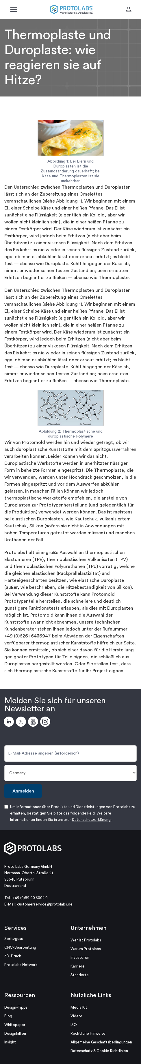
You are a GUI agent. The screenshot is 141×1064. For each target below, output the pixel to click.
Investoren (79, 957)
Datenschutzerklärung (91, 819)
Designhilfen (15, 1033)
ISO (73, 1025)
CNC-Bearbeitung (20, 947)
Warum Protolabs (85, 949)
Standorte (79, 975)
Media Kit (78, 1007)
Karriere (77, 966)
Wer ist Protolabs (85, 940)
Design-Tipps (15, 1007)
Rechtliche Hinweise (87, 1033)
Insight (10, 1042)
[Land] (70, 773)
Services (15, 928)
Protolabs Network (21, 965)
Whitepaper (14, 1025)
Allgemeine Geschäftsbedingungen (101, 1042)
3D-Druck (12, 956)
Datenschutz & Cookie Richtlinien (99, 1051)
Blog (8, 1016)
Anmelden (23, 791)
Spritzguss (13, 939)
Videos (76, 1016)
